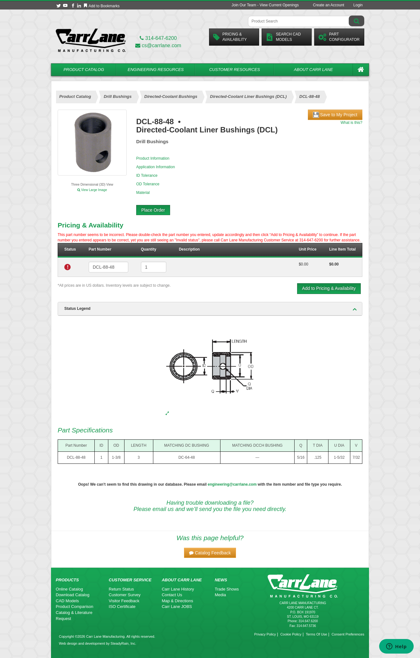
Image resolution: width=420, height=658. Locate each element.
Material (143, 192)
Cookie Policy (291, 634)
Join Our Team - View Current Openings (265, 5)
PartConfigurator (339, 37)
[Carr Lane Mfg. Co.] (91, 40)
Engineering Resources (156, 69)
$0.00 (303, 264)
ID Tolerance (146, 175)
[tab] (210, 309)
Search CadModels (283, 37)
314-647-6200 (158, 38)
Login (358, 5)
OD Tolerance (147, 184)
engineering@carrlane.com (232, 484)
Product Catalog (83, 69)
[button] (210, 553)
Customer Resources (234, 69)
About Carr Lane (313, 69)
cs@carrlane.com (158, 45)
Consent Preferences (348, 634)
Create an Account (328, 5)
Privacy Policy (265, 634)
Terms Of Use (316, 634)
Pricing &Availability (230, 37)
